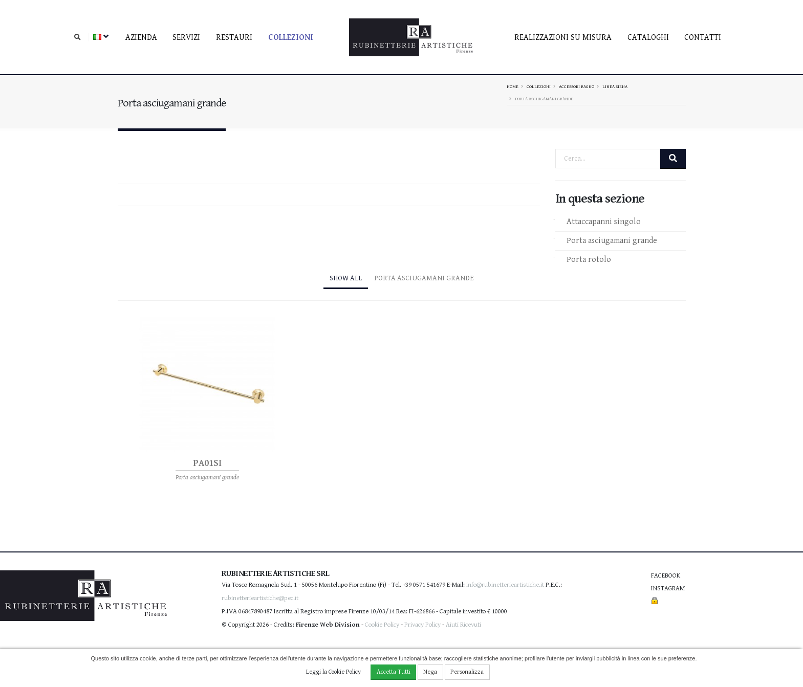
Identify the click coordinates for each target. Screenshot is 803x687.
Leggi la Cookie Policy (333, 672)
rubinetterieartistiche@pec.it (260, 598)
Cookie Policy (382, 625)
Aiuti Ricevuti (463, 625)
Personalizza (467, 672)
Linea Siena (614, 86)
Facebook (665, 576)
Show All (346, 278)
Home (512, 86)
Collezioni (290, 37)
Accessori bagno (576, 86)
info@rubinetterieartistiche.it (505, 585)
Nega (430, 672)
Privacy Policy (422, 625)
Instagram (668, 588)
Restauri (234, 37)
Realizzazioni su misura (563, 37)
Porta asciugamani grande (612, 241)
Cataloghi (648, 37)
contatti (702, 37)
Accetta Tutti (393, 672)
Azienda (141, 37)
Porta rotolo (589, 259)
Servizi (186, 37)
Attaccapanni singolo (604, 222)
